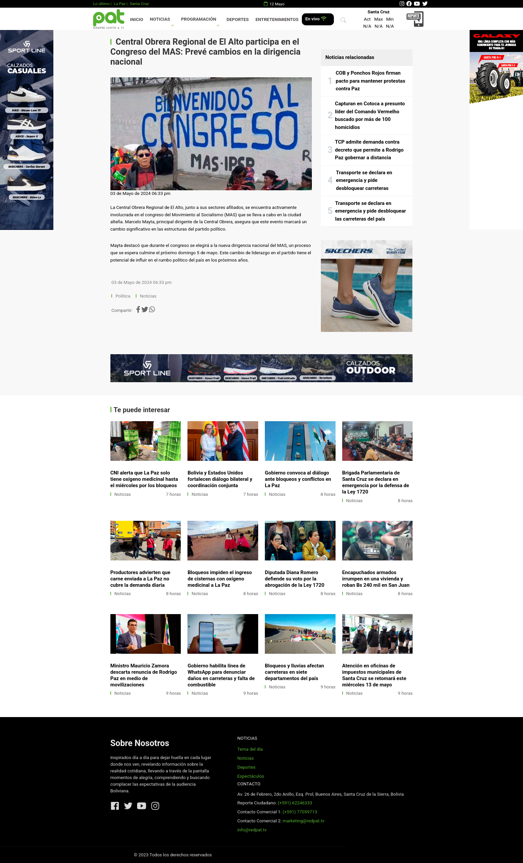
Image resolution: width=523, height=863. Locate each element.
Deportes (237, 19)
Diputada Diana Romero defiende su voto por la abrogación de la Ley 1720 (294, 578)
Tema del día (250, 749)
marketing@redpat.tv (303, 820)
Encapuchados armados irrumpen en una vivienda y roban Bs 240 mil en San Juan (376, 578)
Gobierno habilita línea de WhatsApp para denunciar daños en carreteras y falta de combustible (220, 675)
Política (122, 296)
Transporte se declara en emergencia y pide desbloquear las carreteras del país (370, 211)
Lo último (101, 3)
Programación (198, 19)
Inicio (136, 19)
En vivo (315, 18)
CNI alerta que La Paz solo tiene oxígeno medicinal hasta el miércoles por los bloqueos (144, 479)
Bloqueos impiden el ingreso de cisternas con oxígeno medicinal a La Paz (219, 578)
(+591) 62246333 (295, 802)
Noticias (160, 19)
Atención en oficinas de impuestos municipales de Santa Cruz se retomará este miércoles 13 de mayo (374, 675)
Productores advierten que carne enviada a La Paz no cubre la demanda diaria (140, 578)
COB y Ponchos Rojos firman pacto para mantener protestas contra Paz (370, 81)
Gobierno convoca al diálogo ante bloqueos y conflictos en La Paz (298, 479)
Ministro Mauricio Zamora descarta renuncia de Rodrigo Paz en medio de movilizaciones (143, 675)
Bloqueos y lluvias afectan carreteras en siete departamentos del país (294, 672)
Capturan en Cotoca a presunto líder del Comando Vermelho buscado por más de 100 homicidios (370, 115)
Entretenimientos (277, 19)
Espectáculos (250, 776)
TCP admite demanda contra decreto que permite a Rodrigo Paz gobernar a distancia (369, 150)
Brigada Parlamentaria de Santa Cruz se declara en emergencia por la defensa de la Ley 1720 (375, 482)
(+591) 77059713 (300, 811)
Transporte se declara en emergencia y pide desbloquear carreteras (364, 180)
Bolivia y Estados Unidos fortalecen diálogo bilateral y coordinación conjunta (219, 479)
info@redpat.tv (252, 829)
